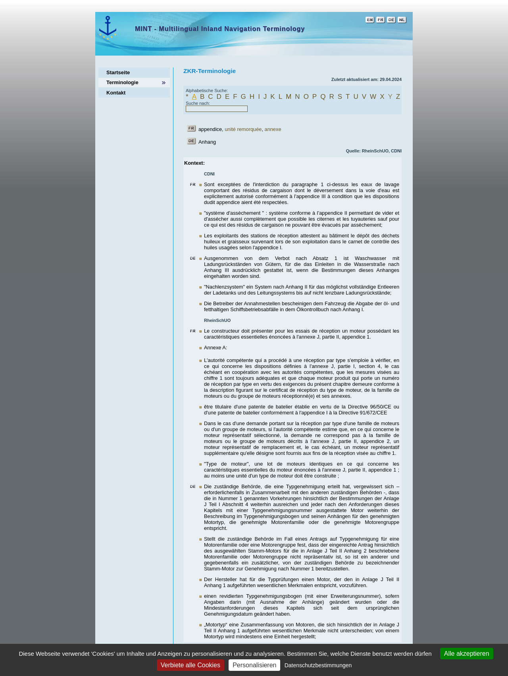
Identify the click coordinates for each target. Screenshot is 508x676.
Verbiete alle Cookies (190, 665)
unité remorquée (243, 129)
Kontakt (115, 93)
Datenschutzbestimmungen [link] (318, 665)
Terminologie (122, 82)
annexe (273, 129)
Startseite (118, 72)
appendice (210, 129)
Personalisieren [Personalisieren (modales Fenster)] (254, 665)
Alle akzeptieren (466, 653)
